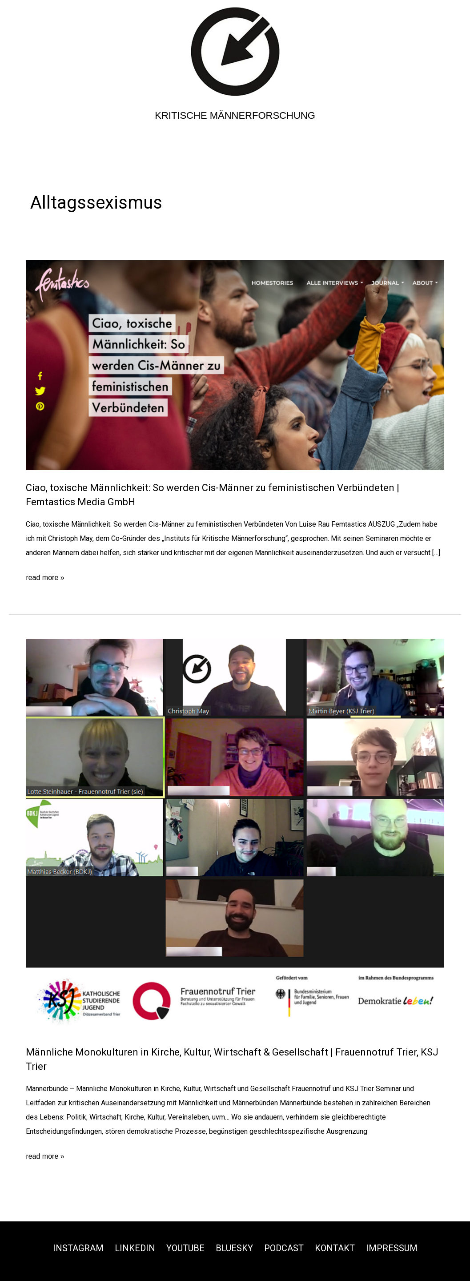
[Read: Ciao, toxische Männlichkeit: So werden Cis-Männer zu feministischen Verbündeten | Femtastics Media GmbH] (235, 365)
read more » (45, 578)
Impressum (392, 1248)
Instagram (78, 1248)
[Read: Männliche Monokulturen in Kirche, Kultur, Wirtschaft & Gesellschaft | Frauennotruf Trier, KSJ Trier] (235, 836)
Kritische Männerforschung (235, 115)
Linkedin (135, 1248)
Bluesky (234, 1248)
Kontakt (335, 1248)
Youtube (185, 1248)
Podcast (284, 1248)
